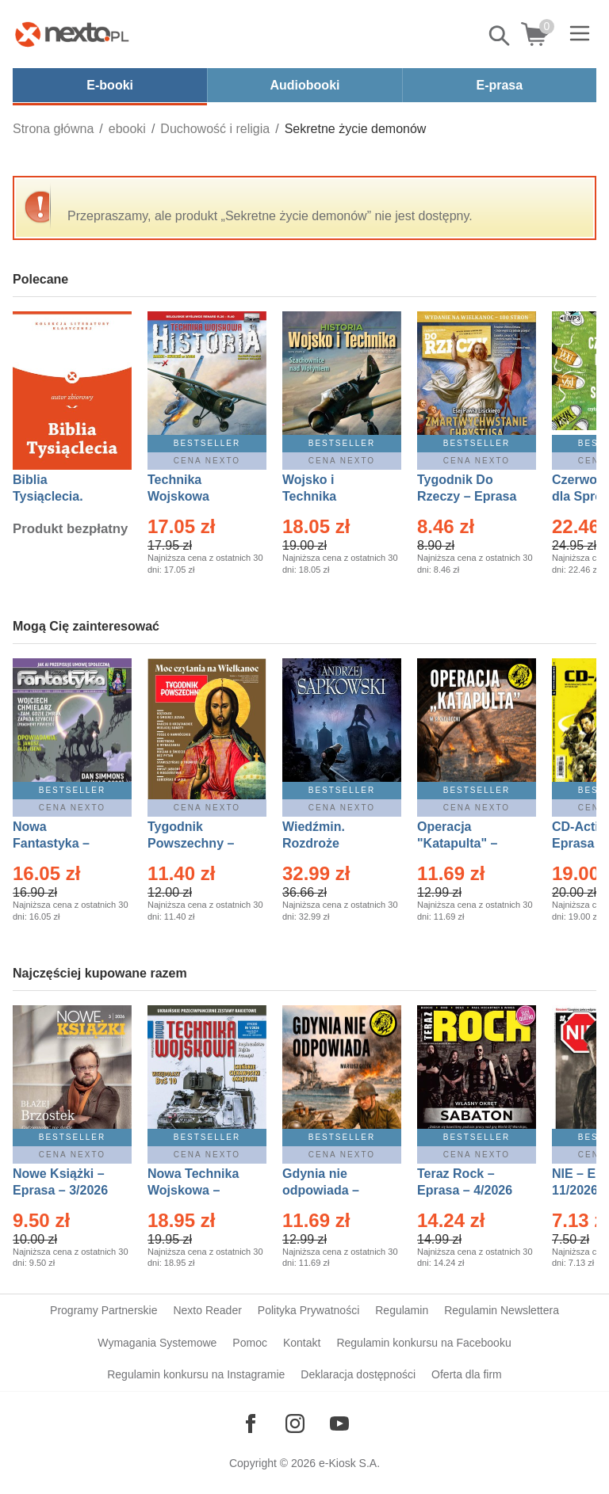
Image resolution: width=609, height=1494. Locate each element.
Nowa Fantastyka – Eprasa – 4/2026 (60, 843)
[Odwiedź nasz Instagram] (295, 1423)
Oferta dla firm (466, 1374)
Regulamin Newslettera (501, 1310)
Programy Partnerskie (103, 1310)
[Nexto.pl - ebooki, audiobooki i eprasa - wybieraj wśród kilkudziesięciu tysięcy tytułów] (72, 34)
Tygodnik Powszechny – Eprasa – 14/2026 (198, 843)
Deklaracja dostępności (358, 1374)
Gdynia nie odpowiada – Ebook (320, 1190)
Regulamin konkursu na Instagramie (196, 1374)
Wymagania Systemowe (157, 1342)
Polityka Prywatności (308, 1310)
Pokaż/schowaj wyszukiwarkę (500, 36)
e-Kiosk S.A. (349, 1463)
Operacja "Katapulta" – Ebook (457, 843)
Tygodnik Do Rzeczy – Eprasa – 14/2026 (466, 496)
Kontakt (301, 1342)
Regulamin (401, 1310)
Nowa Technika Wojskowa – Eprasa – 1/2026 (195, 1190)
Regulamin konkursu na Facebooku (423, 1342)
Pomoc (249, 1342)
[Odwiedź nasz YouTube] (339, 1423)
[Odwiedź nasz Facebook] (250, 1423)
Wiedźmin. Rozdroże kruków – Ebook (331, 843)
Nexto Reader (207, 1310)
